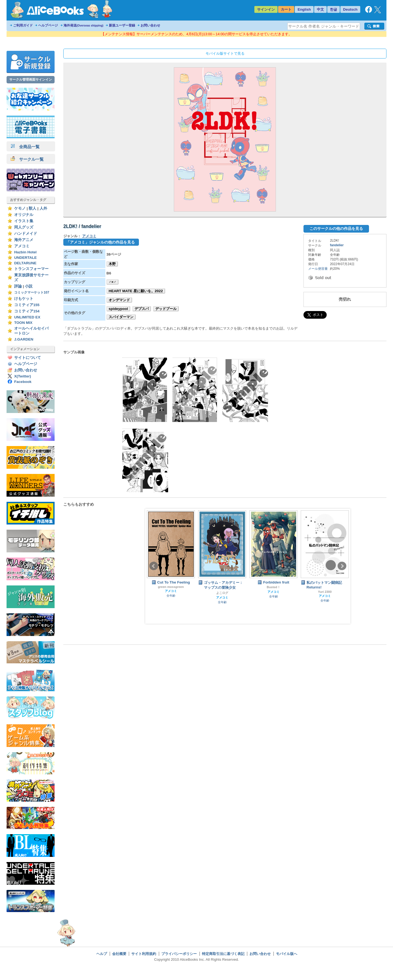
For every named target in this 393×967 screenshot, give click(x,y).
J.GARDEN (23, 339)
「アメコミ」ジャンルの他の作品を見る (100, 242)
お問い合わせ (150, 25)
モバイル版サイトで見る (225, 53)
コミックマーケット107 (31, 292)
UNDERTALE (25, 258)
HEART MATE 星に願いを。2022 (136, 291)
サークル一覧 (27, 159)
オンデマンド (119, 300)
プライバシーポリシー (179, 954)
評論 (18, 286)
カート (286, 9)
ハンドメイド (25, 234)
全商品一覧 (25, 146)
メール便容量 (318, 269)
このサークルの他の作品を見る (336, 228)
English (304, 9)
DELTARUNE (25, 263)
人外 (43, 208)
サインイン (266, 9)
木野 (112, 264)
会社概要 (119, 954)
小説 (28, 286)
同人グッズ (23, 227)
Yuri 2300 (325, 591)
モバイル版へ (286, 954)
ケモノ (20, 208)
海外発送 (83, 25)
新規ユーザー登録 (122, 25)
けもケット (23, 299)
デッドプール (166, 309)
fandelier (337, 245)
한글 (333, 9)
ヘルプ (101, 954)
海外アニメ (23, 240)
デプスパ (142, 309)
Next (342, 566)
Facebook (22, 382)
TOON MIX (23, 323)
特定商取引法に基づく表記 (223, 954)
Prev (153, 566)
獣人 (32, 208)
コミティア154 (27, 311)
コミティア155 (27, 305)
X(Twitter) (22, 376)
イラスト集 (23, 221)
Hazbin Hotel (25, 252)
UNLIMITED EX (27, 317)
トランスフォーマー (31, 269)
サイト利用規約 (143, 954)
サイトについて (27, 358)
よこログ (222, 592)
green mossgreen (171, 586)
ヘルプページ (48, 25)
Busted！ (273, 587)
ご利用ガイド (23, 25)
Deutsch (350, 9)
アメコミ (21, 246)
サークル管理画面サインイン (30, 79)
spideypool (118, 309)
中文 (320, 9)
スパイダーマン (121, 317)
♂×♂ (112, 282)
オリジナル (23, 215)
